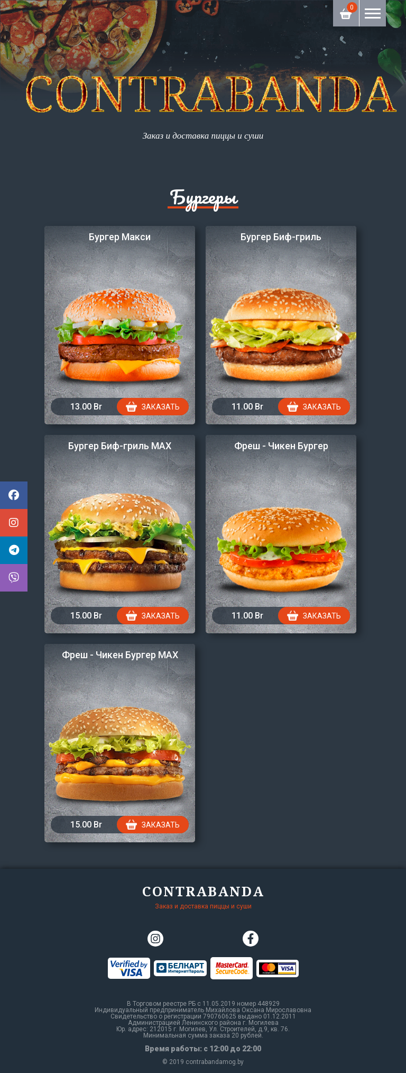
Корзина (346, 9)
